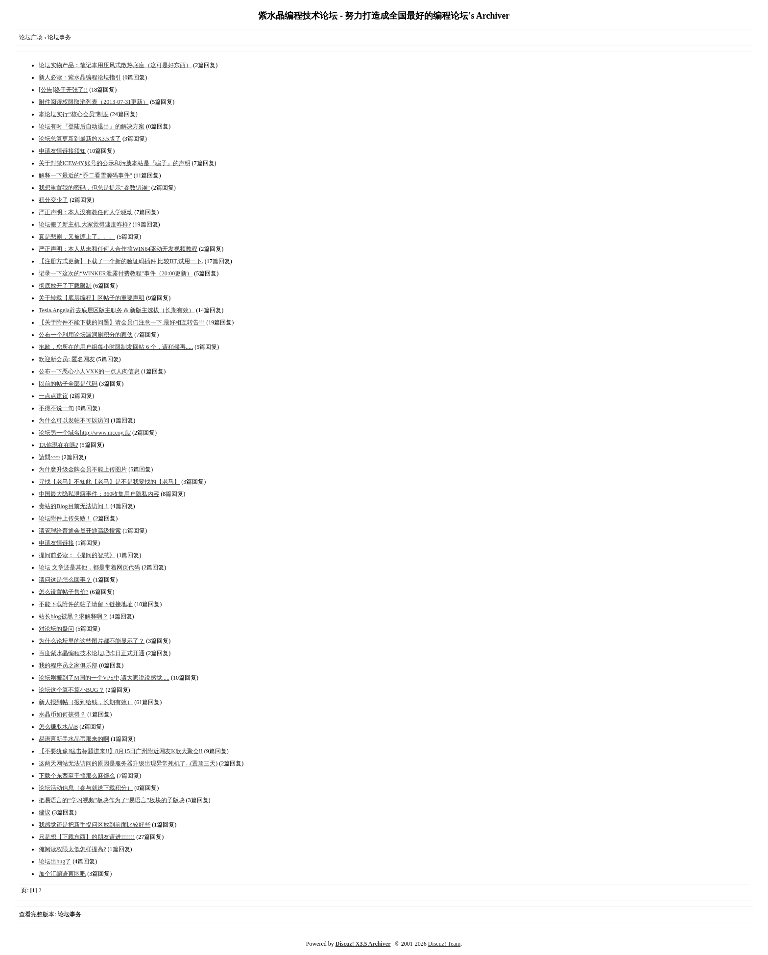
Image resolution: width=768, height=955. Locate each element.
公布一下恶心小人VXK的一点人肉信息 (89, 371)
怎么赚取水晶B (58, 726)
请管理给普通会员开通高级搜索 (80, 530)
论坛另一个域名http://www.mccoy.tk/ (85, 432)
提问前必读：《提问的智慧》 (77, 555)
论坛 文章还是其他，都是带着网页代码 (89, 567)
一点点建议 (53, 395)
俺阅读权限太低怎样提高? (72, 849)
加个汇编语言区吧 (62, 873)
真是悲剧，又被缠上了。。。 (77, 236)
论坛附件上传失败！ (65, 518)
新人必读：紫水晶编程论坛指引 (80, 77)
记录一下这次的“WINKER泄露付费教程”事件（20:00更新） (115, 273)
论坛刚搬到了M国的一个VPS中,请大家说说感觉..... (104, 677)
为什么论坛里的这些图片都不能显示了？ (91, 640)
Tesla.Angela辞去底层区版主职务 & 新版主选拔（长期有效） (116, 310)
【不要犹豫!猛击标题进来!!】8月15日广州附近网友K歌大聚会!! (121, 751)
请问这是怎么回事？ (65, 579)
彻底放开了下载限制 (65, 285)
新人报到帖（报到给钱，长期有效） (86, 702)
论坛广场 (31, 37)
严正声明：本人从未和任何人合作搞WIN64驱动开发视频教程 (118, 248)
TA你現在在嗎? (58, 444)
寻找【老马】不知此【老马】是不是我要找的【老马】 (109, 481)
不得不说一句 (56, 408)
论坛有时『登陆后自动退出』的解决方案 (91, 126)
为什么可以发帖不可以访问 (74, 420)
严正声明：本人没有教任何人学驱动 (86, 212)
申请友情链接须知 (62, 150)
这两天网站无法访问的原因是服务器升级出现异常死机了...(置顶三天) (128, 763)
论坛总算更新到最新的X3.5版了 (80, 138)
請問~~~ (49, 457)
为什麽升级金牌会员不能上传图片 (83, 469)
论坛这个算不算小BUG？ (71, 689)
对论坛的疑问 (56, 628)
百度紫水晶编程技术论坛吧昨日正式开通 (91, 653)
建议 (44, 812)
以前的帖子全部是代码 (68, 383)
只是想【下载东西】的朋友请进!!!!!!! (87, 836)
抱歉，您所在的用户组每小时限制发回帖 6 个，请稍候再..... (116, 346)
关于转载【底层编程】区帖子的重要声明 (91, 297)
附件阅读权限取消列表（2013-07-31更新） (93, 101)
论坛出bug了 (55, 861)
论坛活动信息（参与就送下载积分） (86, 787)
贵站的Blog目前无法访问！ (74, 506)
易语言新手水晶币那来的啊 (74, 738)
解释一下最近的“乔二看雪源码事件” (85, 175)
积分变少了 (53, 199)
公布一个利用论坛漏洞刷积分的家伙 (86, 334)
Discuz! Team (444, 943)
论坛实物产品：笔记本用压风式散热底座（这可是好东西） (115, 65)
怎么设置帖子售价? (63, 591)
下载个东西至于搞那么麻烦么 (77, 775)
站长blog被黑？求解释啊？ (73, 616)
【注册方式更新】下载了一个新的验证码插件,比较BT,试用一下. (121, 261)
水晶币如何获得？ (62, 714)
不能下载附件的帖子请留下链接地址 (86, 604)
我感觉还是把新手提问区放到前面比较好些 (94, 824)
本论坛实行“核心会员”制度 (74, 114)
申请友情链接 (56, 542)
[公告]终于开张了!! (63, 89)
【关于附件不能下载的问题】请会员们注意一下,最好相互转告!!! (122, 322)
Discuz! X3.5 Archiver (363, 943)
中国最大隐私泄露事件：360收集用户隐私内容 (99, 493)
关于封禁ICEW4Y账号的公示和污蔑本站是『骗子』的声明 (114, 163)
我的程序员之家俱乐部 (68, 665)
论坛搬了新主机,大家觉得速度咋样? (85, 224)
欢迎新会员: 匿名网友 (67, 359)
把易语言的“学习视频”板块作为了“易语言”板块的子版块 (111, 800)
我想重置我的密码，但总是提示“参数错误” (94, 187)
